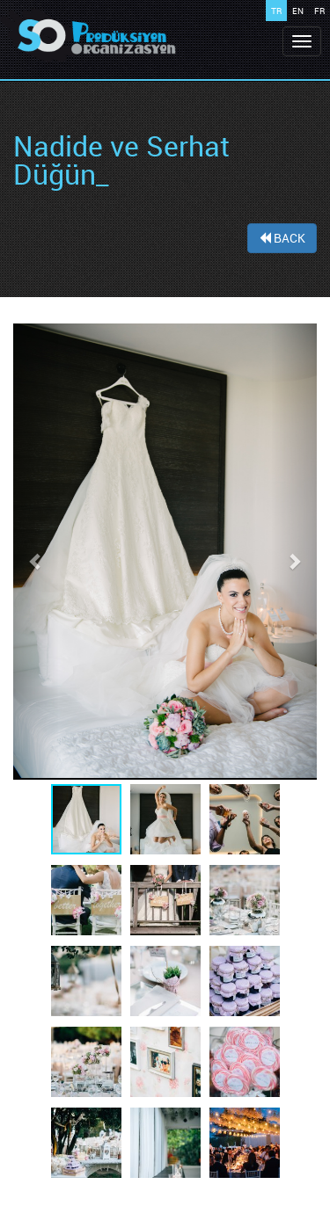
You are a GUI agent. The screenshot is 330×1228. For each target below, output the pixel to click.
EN (298, 10)
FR (319, 10)
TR (276, 10)
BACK (282, 237)
